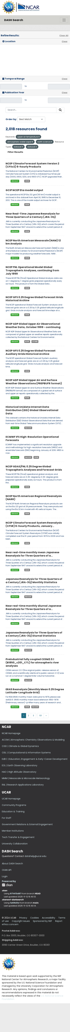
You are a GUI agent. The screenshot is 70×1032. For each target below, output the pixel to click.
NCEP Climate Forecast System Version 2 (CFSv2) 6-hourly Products (32, 165)
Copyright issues (21, 921)
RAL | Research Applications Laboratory (23, 784)
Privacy (23, 917)
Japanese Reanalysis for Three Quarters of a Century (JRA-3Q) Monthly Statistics (34, 580)
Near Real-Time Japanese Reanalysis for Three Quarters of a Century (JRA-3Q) (33, 215)
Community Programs (14, 805)
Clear (65, 41)
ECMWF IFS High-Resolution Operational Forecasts (32, 438)
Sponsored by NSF (42, 921)
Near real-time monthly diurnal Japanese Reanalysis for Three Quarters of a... (33, 607)
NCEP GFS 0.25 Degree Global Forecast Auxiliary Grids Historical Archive (31, 352)
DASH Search (13, 20)
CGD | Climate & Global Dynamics (20, 746)
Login (4, 876)
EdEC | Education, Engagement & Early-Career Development (35, 759)
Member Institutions (13, 830)
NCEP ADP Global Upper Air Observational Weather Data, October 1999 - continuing (33, 325)
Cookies (34, 917)
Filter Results (15, 152)
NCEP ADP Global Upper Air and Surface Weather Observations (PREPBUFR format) (34, 381)
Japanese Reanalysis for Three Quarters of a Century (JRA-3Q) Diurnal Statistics (34, 634)
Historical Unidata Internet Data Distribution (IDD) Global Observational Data (32, 410)
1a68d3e (14, 902)
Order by (11, 119)
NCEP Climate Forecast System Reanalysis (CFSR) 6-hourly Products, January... (34, 524)
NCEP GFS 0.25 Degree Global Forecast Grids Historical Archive (34, 298)
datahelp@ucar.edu (35, 856)
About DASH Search (12, 863)
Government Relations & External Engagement (27, 824)
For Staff (6, 817)
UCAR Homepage (11, 798)
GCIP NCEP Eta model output (24, 190)
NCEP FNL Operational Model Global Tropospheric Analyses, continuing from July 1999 (32, 270)
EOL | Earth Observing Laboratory (19, 765)
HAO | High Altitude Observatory (19, 771)
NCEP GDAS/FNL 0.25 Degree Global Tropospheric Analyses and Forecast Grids (34, 468)
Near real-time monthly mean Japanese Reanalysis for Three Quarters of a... (32, 554)
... (36, 714)
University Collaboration (15, 843)
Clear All (63, 35)
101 (40, 715)
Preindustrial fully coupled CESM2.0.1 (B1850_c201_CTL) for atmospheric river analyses (32, 662)
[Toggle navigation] (64, 20)
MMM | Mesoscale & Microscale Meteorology (26, 778)
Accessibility (48, 917)
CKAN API (6, 870)
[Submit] (60, 110)
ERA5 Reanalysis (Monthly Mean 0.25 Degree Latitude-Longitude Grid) (35, 691)
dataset (14, 181)
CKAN (7, 885)
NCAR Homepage (11, 733)
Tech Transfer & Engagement (18, 837)
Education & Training (13, 811)
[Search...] (31, 110)
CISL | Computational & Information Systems (26, 752)
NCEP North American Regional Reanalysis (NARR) (34, 497)
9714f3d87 (15, 893)
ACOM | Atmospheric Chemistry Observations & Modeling (33, 739)
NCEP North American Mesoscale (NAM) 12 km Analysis (33, 242)
